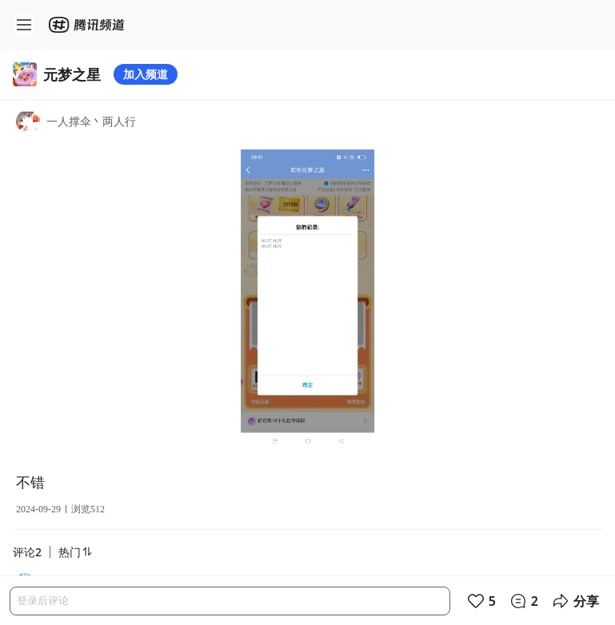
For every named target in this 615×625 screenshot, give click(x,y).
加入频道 (145, 74)
